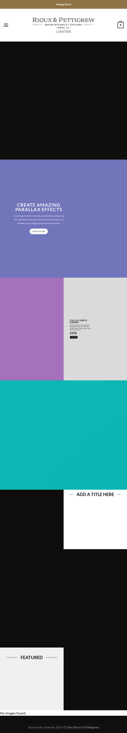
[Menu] (6, 25)
